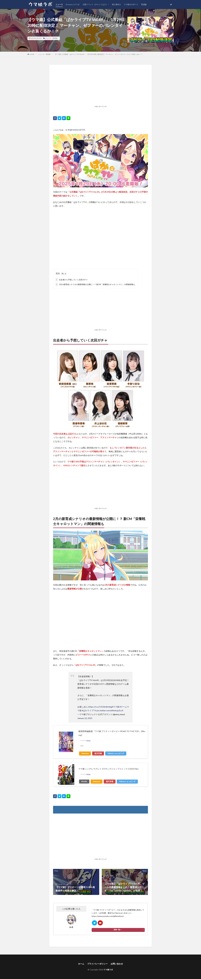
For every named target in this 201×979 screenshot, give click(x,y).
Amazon (85, 753)
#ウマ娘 (115, 706)
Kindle (84, 781)
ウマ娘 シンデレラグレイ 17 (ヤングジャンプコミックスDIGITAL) (108, 769)
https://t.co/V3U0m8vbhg (100, 706)
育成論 (144, 4)
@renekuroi (75, 129)
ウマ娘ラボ (108, 969)
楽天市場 (98, 753)
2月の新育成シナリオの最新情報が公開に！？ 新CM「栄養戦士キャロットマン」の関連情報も (95, 284)
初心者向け (116, 4)
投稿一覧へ (117, 930)
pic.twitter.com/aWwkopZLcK (110, 710)
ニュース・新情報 (51, 38)
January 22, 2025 (84, 718)
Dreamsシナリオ (73, 4)
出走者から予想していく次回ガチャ (71, 279)
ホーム (81, 963)
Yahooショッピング (116, 753)
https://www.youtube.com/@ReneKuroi (108, 916)
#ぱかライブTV (89, 710)
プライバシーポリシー (97, 963)
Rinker (89, 740)
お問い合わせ (117, 963)
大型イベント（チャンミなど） (95, 4)
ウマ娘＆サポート (131, 4)
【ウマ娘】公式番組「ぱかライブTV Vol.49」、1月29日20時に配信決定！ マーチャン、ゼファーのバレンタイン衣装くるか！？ (98, 54)
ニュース (59, 4)
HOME (32, 54)
